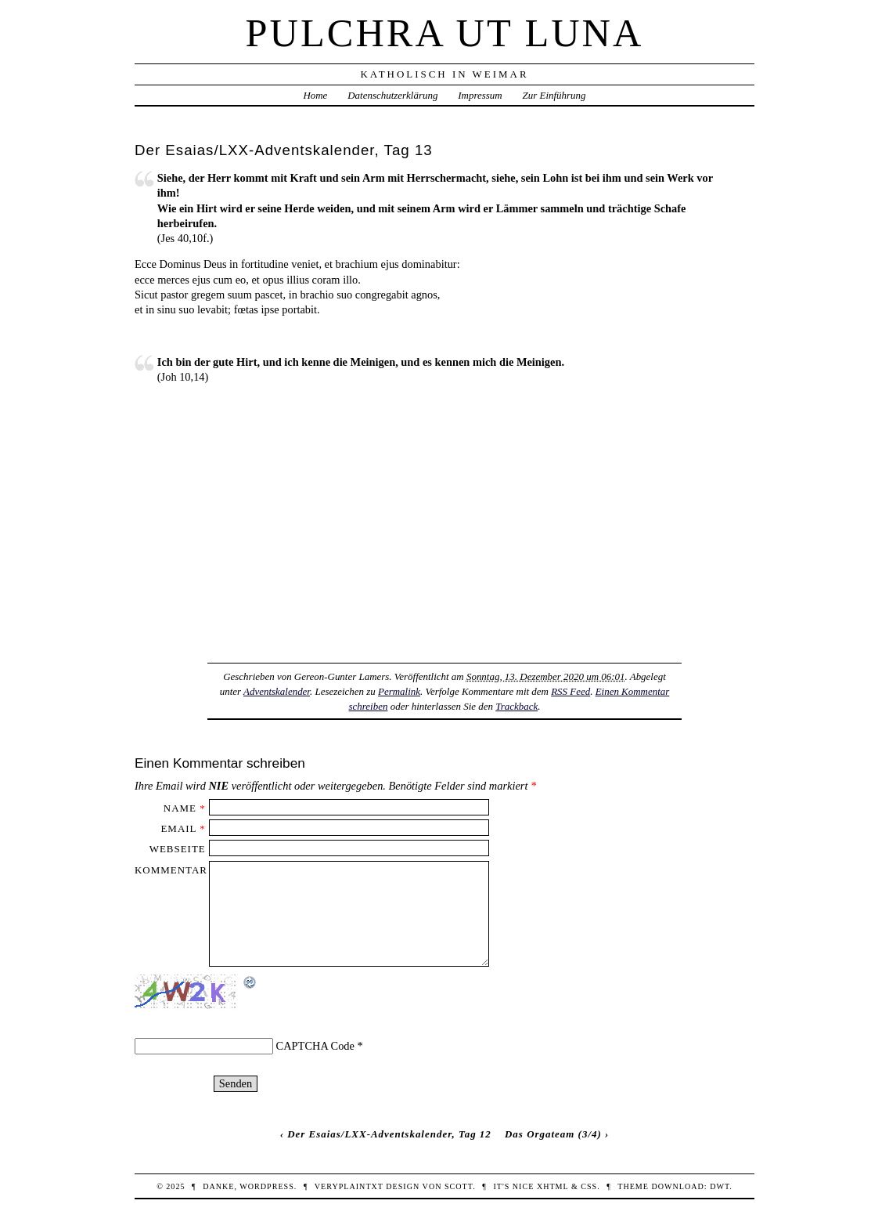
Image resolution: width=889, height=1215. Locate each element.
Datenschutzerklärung (392, 95)
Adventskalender (276, 691)
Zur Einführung (554, 95)
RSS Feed (570, 691)
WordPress (266, 1186)
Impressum (480, 95)
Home (315, 95)
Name (180, 808)
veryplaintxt (349, 1186)
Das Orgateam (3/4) (553, 1134)
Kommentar (171, 870)
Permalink (399, 691)
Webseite (177, 849)
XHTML (552, 1186)
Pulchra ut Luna (445, 33)
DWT (719, 1186)
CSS (589, 1186)
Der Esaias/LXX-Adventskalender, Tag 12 (389, 1134)
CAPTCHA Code (315, 1046)
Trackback (516, 706)
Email (178, 828)
